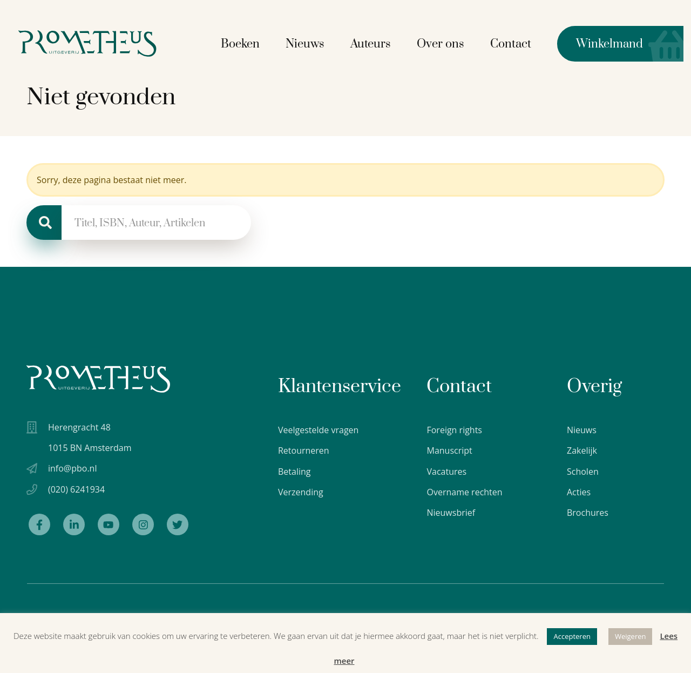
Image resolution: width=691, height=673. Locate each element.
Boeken (247, 42)
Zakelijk (582, 450)
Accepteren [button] (571, 636)
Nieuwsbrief (450, 513)
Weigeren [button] (630, 636)
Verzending (300, 492)
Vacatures (446, 471)
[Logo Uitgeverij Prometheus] (104, 42)
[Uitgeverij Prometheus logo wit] (98, 379)
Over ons (448, 42)
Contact (518, 42)
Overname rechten (464, 492)
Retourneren (303, 450)
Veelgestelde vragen (318, 430)
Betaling (294, 471)
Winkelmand (608, 42)
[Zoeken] (44, 222)
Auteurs (378, 42)
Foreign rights (454, 430)
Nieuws (312, 42)
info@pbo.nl (72, 471)
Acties (579, 492)
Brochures (587, 513)
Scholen (583, 471)
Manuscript (449, 450)
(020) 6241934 (76, 492)
